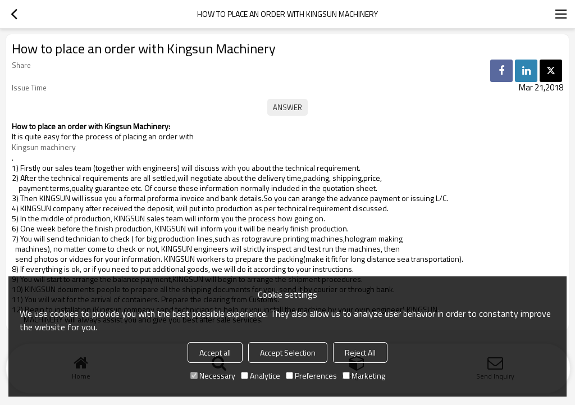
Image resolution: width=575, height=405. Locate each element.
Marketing (364, 375)
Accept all (215, 352)
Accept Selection (288, 352)
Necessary (212, 375)
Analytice (260, 375)
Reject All (360, 352)
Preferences (311, 375)
